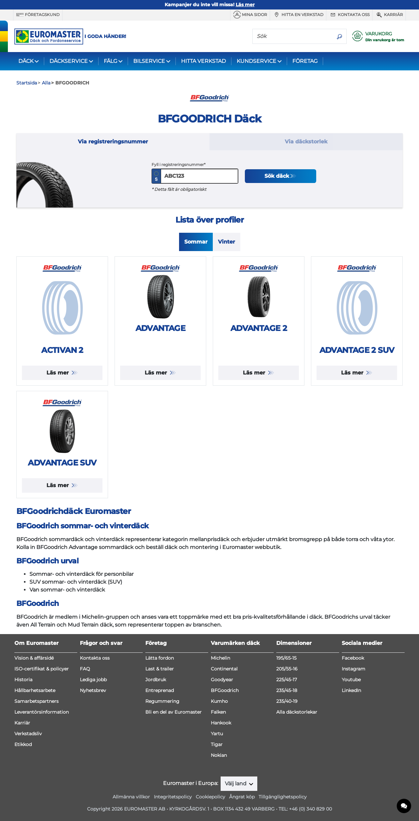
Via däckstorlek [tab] (306, 141)
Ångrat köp (242, 797)
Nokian (219, 755)
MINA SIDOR (250, 15)
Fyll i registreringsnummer (178, 164)
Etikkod (23, 744)
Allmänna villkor (131, 797)
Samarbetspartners (36, 701)
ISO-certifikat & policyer (41, 669)
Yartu (217, 734)
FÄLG (110, 61)
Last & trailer (159, 669)
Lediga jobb (93, 680)
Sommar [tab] (196, 242)
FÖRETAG (305, 61)
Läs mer (58, 373)
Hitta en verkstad (298, 15)
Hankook (221, 723)
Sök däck (276, 176)
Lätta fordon (159, 658)
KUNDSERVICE (256, 61)
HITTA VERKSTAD (203, 61)
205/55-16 (287, 669)
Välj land (236, 783)
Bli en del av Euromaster (173, 712)
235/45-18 (286, 690)
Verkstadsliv (28, 734)
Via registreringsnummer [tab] (113, 141)
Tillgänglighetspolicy (283, 797)
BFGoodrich (225, 690)
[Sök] (293, 36)
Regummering (162, 701)
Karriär (389, 15)
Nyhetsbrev (93, 690)
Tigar (217, 744)
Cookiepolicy (210, 797)
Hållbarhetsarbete (34, 690)
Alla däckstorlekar (296, 712)
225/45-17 (286, 680)
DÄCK (25, 61)
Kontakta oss (349, 15)
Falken (218, 712)
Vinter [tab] (226, 242)
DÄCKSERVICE (68, 61)
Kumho (219, 701)
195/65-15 (286, 658)
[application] (404, 806)
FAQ (85, 669)
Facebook (353, 658)
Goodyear (222, 680)
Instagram (353, 669)
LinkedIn (351, 690)
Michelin (220, 658)
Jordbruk (155, 680)
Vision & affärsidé (34, 658)
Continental (224, 669)
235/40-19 (287, 701)
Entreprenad (159, 690)
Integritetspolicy (173, 797)
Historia (23, 680)
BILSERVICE (149, 61)
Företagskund (38, 15)
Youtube (351, 680)
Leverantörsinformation (41, 712)
